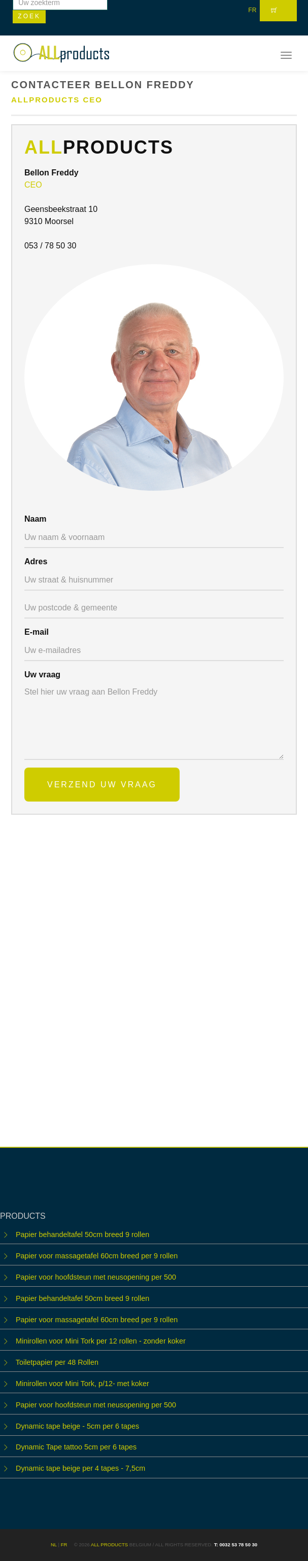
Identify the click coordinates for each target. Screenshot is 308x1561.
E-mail (36, 632)
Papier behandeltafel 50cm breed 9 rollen (82, 1234)
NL (54, 1544)
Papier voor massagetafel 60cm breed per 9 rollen (97, 1256)
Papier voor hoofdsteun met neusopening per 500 (96, 1277)
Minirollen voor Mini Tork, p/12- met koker (82, 1384)
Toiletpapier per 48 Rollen (57, 1362)
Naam (35, 519)
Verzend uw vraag (102, 784)
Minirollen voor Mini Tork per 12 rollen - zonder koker (101, 1341)
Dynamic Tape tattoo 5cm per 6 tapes (76, 1447)
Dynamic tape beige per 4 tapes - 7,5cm (80, 1468)
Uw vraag (42, 674)
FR (252, 10)
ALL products (109, 1544)
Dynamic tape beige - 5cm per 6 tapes (77, 1426)
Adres (35, 561)
